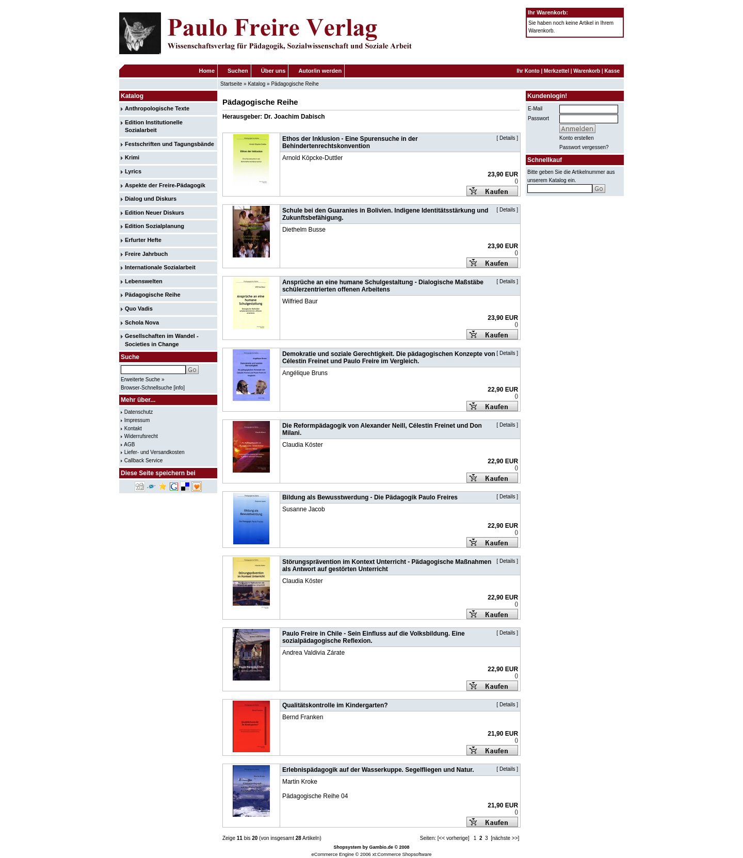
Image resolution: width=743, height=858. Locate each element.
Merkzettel (556, 71)
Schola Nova (142, 322)
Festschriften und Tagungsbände (169, 144)
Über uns (273, 71)
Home (207, 71)
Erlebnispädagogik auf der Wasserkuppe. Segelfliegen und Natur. (378, 769)
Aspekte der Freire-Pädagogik (165, 185)
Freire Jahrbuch (146, 254)
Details (507, 138)
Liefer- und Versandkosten (154, 452)
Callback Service (143, 460)
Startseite (231, 84)
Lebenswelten (144, 281)
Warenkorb (586, 71)
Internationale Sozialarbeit (160, 267)
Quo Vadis (139, 308)
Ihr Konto (527, 71)
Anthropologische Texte (157, 108)
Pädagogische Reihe (294, 84)
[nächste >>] (505, 838)
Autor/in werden (320, 71)
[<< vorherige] (454, 838)
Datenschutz (138, 412)
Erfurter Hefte (143, 240)
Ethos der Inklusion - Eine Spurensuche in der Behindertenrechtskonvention (350, 142)
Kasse (612, 71)
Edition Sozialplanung (154, 226)
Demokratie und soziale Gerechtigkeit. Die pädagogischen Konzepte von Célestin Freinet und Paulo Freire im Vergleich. (388, 357)
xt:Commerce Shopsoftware (401, 854)
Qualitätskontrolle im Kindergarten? (335, 705)
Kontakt (133, 428)
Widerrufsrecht (141, 436)
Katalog (256, 84)
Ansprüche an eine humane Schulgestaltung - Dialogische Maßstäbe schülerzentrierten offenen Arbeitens (382, 286)
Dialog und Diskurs (150, 199)
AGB (129, 444)
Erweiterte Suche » (143, 379)
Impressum (137, 420)
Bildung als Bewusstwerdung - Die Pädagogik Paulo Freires (370, 497)
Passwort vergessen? (584, 147)
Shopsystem (347, 847)
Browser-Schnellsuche (146, 388)
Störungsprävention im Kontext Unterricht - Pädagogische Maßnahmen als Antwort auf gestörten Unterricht (386, 565)
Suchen (238, 71)
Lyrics (133, 171)
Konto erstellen (576, 138)
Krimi (132, 157)
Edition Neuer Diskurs (154, 212)
